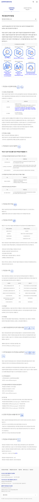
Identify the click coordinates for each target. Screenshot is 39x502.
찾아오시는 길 (25, 469)
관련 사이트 (5, 495)
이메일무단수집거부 (13, 469)
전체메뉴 (37, 1)
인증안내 (31, 469)
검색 (33, 1)
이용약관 (20, 469)
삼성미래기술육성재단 (11, 8)
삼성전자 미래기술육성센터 (27, 8)
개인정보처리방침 (4, 469)
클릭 (16, 453)
